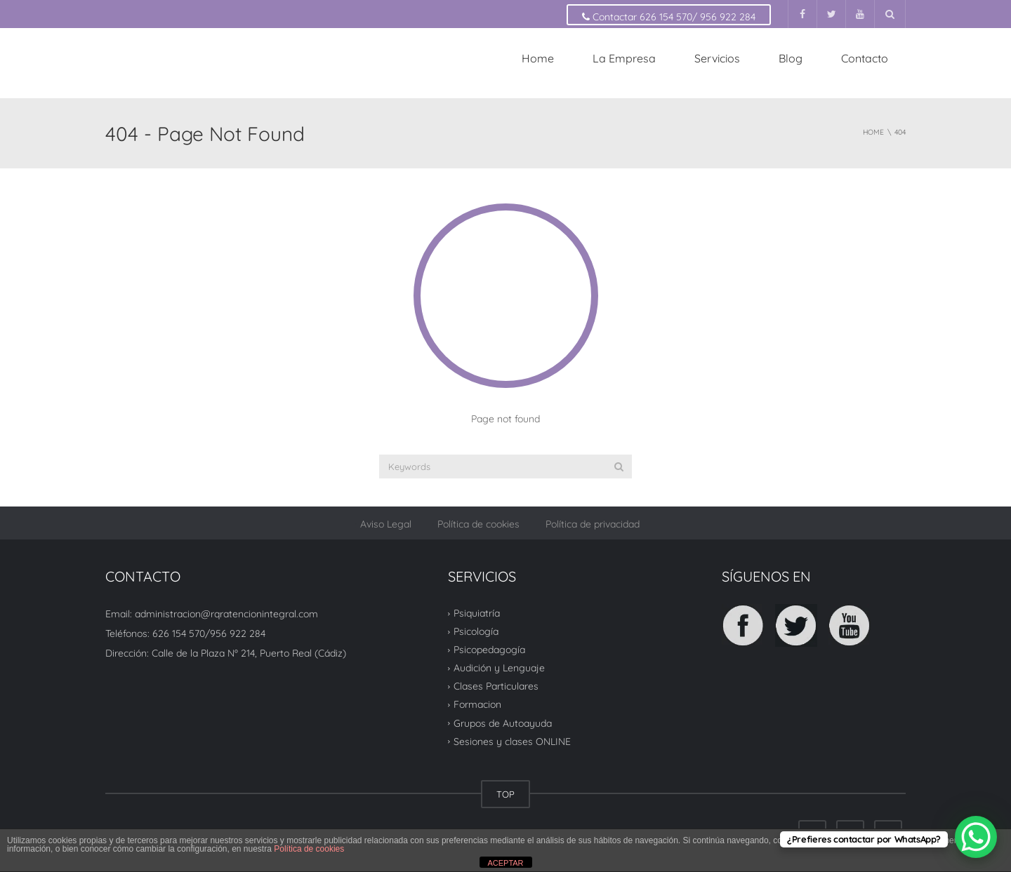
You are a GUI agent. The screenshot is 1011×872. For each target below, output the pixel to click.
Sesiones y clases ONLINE (512, 741)
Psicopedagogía (489, 649)
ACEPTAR (505, 863)
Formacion (477, 704)
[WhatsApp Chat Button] (976, 837)
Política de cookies (478, 524)
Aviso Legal (385, 524)
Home (538, 58)
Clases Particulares (496, 686)
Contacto (864, 58)
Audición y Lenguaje (499, 668)
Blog (790, 58)
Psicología (476, 631)
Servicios (717, 58)
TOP (505, 794)
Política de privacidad (593, 524)
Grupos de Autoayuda (503, 722)
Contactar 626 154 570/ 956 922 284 (668, 17)
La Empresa (624, 58)
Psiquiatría (477, 613)
